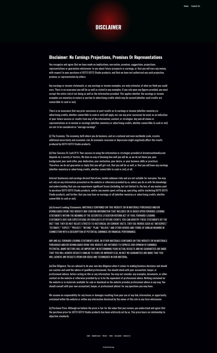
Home (186, 5)
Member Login (96, 336)
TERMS (111, 336)
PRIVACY (104, 336)
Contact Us (195, 5)
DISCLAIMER (118, 336)
